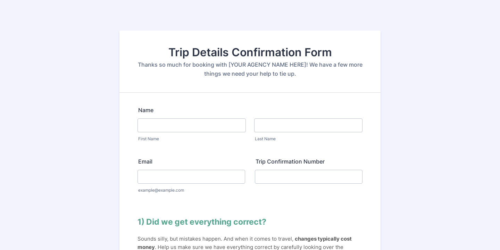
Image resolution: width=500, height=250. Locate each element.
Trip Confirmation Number (290, 161)
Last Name (265, 138)
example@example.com (161, 190)
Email (145, 161)
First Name (148, 138)
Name (145, 110)
